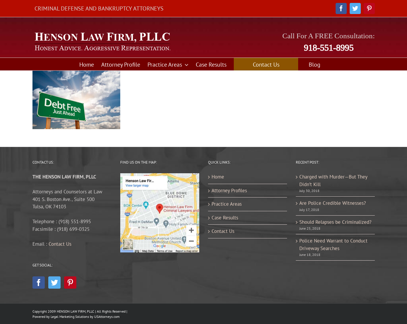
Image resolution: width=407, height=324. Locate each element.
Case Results (225, 217)
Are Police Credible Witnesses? (332, 203)
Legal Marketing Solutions (70, 316)
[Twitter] (54, 282)
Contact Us (60, 244)
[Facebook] (38, 282)
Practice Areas (227, 204)
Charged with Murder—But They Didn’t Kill (333, 181)
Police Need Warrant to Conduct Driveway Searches (333, 245)
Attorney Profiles (229, 190)
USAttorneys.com (107, 316)
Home (218, 177)
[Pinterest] (70, 282)
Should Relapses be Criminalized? (335, 222)
